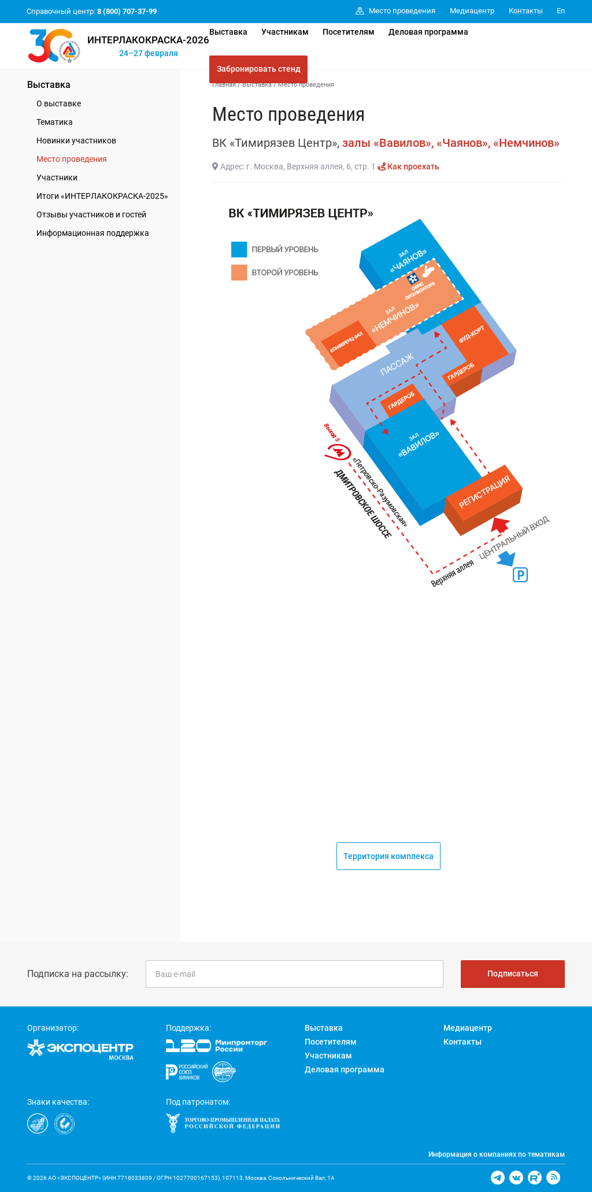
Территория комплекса (388, 856)
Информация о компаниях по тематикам (496, 1154)
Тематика (54, 122)
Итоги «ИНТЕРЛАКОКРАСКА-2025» (102, 196)
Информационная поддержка (92, 233)
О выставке (58, 103)
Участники (56, 177)
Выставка (228, 31)
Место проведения (71, 159)
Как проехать (408, 166)
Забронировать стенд (259, 68)
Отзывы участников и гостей (91, 214)
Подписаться (512, 973)
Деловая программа (428, 31)
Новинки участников (76, 140)
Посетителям (349, 31)
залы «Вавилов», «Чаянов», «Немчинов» (451, 143)
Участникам (285, 31)
